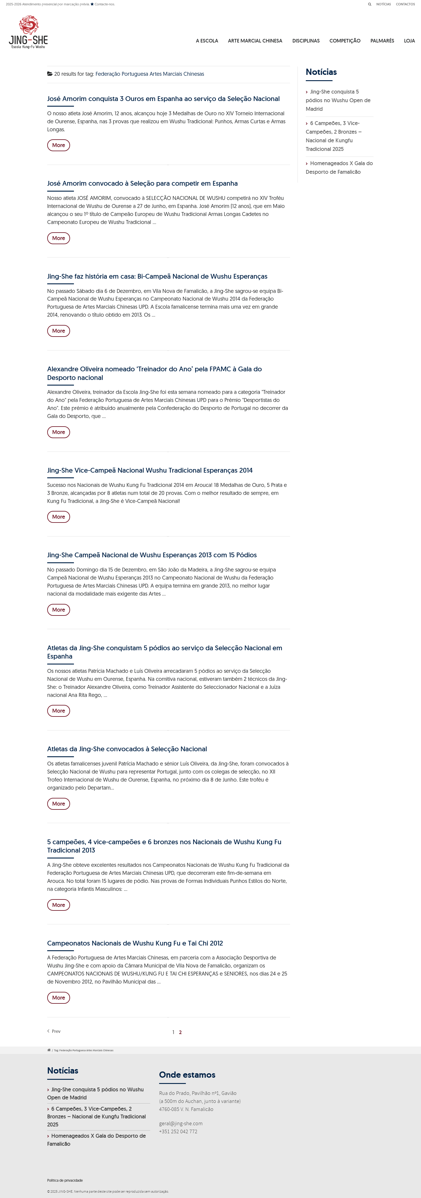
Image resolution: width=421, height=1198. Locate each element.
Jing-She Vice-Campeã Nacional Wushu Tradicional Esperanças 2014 (150, 470)
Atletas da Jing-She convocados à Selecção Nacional (127, 748)
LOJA (409, 40)
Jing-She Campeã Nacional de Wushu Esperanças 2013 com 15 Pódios (152, 554)
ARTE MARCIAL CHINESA (255, 40)
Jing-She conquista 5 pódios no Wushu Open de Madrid (338, 100)
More (58, 145)
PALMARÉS (382, 40)
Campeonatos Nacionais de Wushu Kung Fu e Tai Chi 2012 (135, 943)
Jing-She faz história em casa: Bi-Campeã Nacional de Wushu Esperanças (157, 276)
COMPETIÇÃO (345, 40)
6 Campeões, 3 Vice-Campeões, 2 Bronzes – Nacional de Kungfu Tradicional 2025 (96, 1116)
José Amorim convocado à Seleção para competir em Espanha (142, 183)
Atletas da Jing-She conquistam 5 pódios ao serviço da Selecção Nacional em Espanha (164, 651)
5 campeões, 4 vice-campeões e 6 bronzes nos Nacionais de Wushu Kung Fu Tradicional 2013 (164, 845)
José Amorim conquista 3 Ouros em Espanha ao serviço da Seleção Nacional (163, 98)
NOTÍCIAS (383, 4)
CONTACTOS (405, 4)
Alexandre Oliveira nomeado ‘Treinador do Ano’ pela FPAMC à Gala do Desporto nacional (154, 372)
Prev (54, 1031)
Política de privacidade (65, 1180)
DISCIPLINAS (306, 40)
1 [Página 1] (173, 1032)
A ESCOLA (207, 40)
